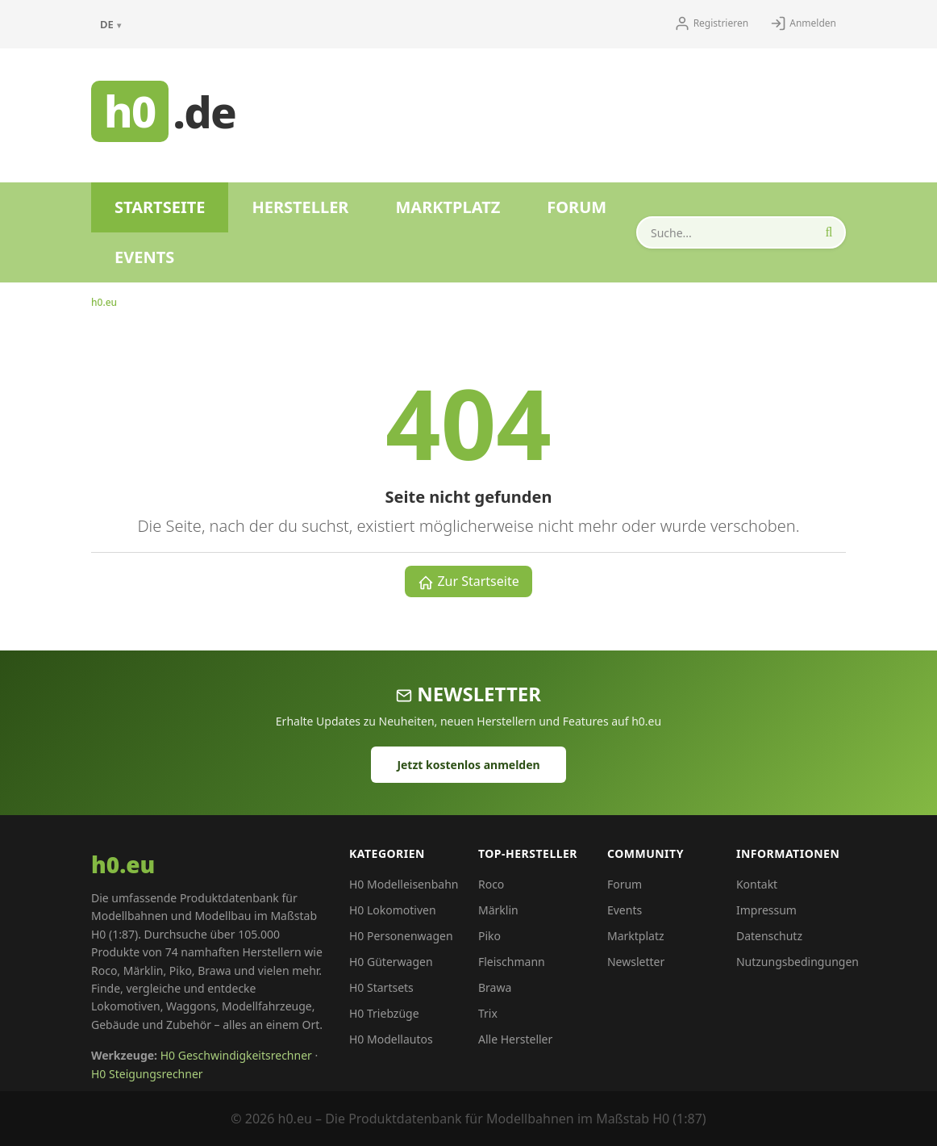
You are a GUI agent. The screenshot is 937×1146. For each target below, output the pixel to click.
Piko (489, 935)
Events (144, 257)
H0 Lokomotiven (392, 910)
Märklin (498, 910)
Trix (488, 1013)
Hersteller (300, 207)
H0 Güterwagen (391, 961)
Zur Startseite (468, 581)
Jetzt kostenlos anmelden (468, 764)
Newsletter (635, 961)
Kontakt (756, 884)
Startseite (160, 207)
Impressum (766, 910)
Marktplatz (447, 207)
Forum (576, 207)
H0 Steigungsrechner (147, 1073)
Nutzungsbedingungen (797, 961)
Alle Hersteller (515, 1039)
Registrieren (711, 23)
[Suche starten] (829, 232)
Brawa (494, 987)
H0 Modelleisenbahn (403, 884)
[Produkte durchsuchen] (741, 232)
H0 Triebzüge (384, 1013)
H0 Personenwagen (401, 935)
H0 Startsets (381, 987)
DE (110, 24)
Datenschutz (769, 935)
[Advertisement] (578, 109)
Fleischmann (511, 961)
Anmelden (803, 23)
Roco (491, 884)
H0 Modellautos (391, 1039)
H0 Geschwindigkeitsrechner (236, 1055)
